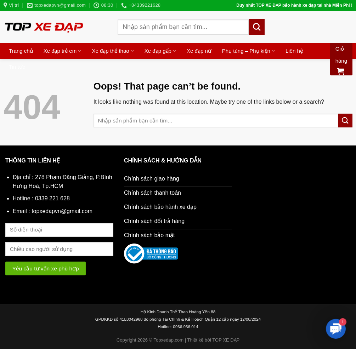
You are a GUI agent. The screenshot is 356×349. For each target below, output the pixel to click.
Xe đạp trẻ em (62, 50)
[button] (335, 328)
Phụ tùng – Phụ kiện (248, 50)
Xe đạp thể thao (113, 50)
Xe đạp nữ (199, 51)
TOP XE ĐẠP (225, 340)
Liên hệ (294, 51)
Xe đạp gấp (160, 50)
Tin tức (17, 67)
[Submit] (257, 27)
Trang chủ (21, 51)
